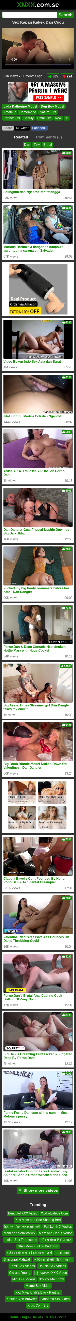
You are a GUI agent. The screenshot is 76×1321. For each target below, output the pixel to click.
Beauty (29, 118)
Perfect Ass (11, 118)
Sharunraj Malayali (17, 1259)
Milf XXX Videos (23, 1279)
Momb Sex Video (38, 1286)
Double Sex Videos (52, 1266)
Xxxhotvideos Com (54, 1213)
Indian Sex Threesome (21, 1240)
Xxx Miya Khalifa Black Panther (37, 1292)
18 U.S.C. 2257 (55, 1317)
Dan (27, 144)
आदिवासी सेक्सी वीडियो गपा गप (53, 1259)
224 (67, 76)
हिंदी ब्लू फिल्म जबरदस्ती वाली (22, 1226)
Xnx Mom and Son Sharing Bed (38, 1220)
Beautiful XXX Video (22, 1213)
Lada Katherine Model (20, 106)
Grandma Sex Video (55, 1299)
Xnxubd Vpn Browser (21, 1299)
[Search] (29, 15)
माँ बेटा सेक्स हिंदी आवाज (56, 1240)
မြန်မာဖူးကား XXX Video (50, 1272)
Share (7, 128)
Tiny (37, 144)
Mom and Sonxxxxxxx (19, 1233)
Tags (25, 1317)
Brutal (47, 144)
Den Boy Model (52, 106)
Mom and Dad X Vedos (55, 1233)
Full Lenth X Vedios (58, 1226)
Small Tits (44, 118)
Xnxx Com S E (37, 1305)
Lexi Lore (62, 1253)
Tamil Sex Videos (22, 1266)
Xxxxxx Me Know (51, 1279)
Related (21, 137)
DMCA (36, 1317)
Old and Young (19, 1272)
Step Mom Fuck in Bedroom (38, 1246)
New (58, 118)
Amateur (9, 112)
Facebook (39, 128)
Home (14, 1317)
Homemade (27, 112)
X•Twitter (22, 128)
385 (53, 76)
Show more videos (38, 1190)
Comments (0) (49, 137)
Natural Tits (48, 112)
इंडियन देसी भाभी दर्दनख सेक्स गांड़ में (29, 1253)
